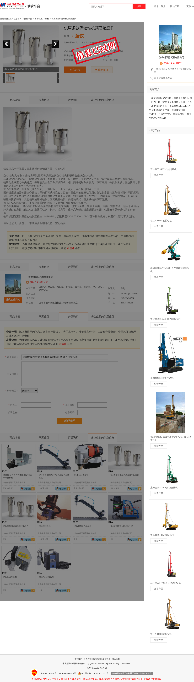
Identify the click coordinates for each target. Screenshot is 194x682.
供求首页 (18, 19)
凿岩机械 (39, 19)
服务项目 (97, 659)
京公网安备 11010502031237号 (93, 673)
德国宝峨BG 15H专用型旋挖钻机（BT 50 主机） (170, 438)
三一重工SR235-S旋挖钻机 (163, 169)
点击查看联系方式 (163, 78)
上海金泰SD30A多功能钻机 (164, 487)
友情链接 (106, 659)
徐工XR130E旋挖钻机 (161, 220)
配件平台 (28, 19)
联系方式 (88, 659)
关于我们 (78, 659)
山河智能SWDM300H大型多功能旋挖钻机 (170, 270)
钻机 (47, 19)
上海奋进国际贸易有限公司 (170, 57)
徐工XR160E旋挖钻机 (161, 634)
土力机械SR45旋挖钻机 (161, 378)
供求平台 (33, 6)
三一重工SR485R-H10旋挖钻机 (165, 583)
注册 (163, 6)
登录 (156, 6)
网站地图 (116, 659)
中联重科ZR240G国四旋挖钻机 (165, 319)
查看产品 (158, 175)
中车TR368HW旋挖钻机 (162, 535)
